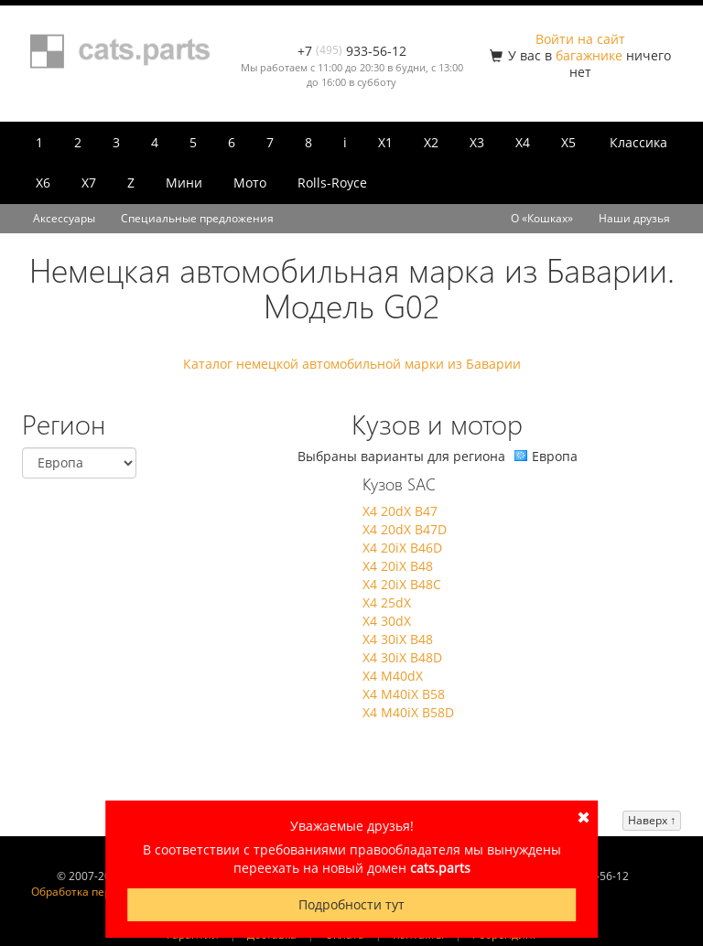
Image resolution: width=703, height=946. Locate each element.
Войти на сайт (580, 39)
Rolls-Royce (332, 182)
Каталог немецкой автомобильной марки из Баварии (352, 363)
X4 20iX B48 (397, 566)
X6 (43, 182)
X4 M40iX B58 (403, 694)
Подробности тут (351, 904)
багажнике (589, 55)
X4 (522, 142)
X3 (477, 142)
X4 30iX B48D (402, 657)
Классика (638, 142)
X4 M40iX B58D (408, 712)
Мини (184, 182)
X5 (568, 142)
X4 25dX (386, 602)
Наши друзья (634, 218)
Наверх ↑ (652, 820)
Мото (249, 182)
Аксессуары (64, 218)
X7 (88, 182)
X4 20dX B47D (404, 529)
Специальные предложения (197, 218)
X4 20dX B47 (400, 511)
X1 (385, 142)
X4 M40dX (392, 675)
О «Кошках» (542, 218)
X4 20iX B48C (401, 584)
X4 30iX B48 (397, 639)
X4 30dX (386, 620)
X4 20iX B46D (402, 547)
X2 (431, 142)
